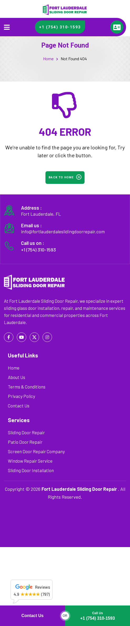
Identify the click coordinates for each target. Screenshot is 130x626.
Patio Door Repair (25, 442)
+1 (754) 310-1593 (97, 614)
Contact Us (33, 615)
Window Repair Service (30, 460)
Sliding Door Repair (26, 432)
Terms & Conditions (26, 386)
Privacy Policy (21, 396)
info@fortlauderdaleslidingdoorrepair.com (63, 231)
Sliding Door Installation (31, 470)
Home (48, 58)
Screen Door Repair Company (36, 451)
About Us (16, 377)
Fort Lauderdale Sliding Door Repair (79, 489)
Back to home (65, 177)
